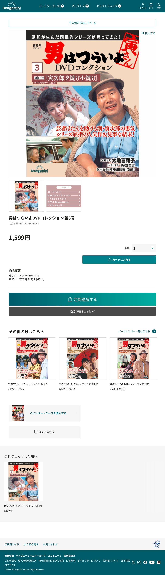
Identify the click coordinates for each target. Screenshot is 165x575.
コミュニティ (55, 555)
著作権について (111, 560)
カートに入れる (121, 259)
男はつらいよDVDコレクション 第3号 (23, 505)
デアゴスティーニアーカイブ (31, 555)
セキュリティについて (88, 560)
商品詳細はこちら (80, 311)
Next (156, 364)
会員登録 (9, 555)
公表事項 (70, 560)
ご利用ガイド (12, 544)
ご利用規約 (10, 560)
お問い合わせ (50, 544)
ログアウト (10, 565)
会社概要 (125, 560)
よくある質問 (31, 544)
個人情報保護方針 (27, 560)
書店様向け (69, 555)
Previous (9, 364)
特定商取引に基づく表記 (51, 560)
